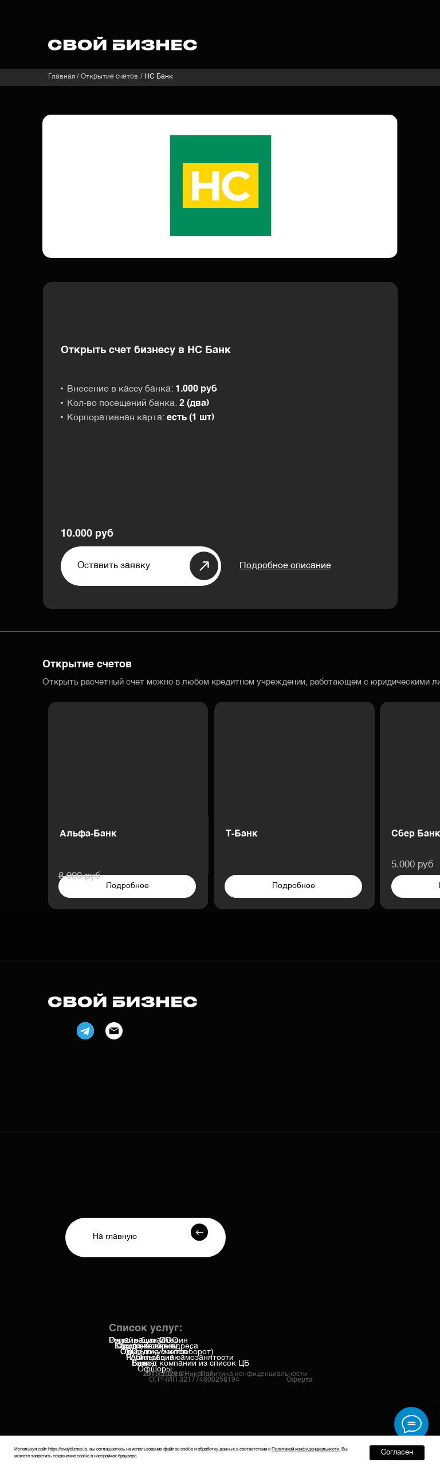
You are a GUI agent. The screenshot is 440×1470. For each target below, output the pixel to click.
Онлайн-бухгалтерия (148, 1340)
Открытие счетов (109, 76)
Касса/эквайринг (146, 1346)
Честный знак (152, 1358)
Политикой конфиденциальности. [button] (306, 1449)
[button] (285, 565)
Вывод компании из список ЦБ (190, 1363)
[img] (294, 762)
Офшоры (155, 1369)
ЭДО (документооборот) (167, 1352)
